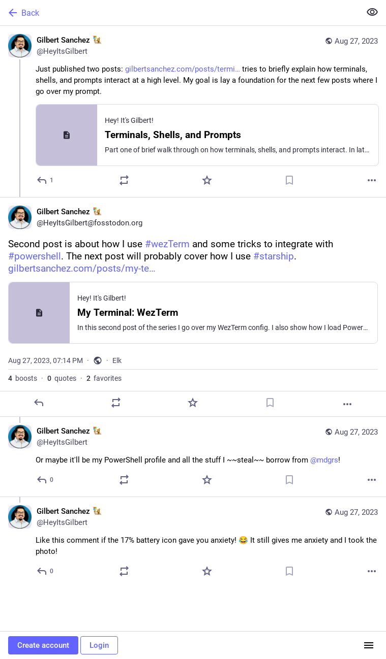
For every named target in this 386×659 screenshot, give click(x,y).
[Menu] (369, 645)
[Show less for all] (372, 12)
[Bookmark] (289, 180)
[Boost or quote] (124, 180)
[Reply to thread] (45, 480)
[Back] (179, 12)
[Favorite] (207, 180)
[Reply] (45, 180)
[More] (372, 180)
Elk (117, 360)
